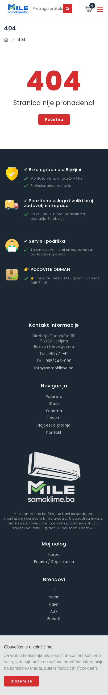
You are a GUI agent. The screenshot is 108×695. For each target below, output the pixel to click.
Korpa (54, 554)
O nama (54, 410)
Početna (54, 119)
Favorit (54, 618)
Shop (54, 403)
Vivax (54, 597)
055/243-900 (58, 360)
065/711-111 (58, 353)
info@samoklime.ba (54, 368)
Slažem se (21, 681)
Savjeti (54, 418)
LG (54, 590)
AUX (54, 611)
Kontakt (54, 432)
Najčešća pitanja (54, 425)
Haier (54, 604)
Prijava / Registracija (54, 561)
